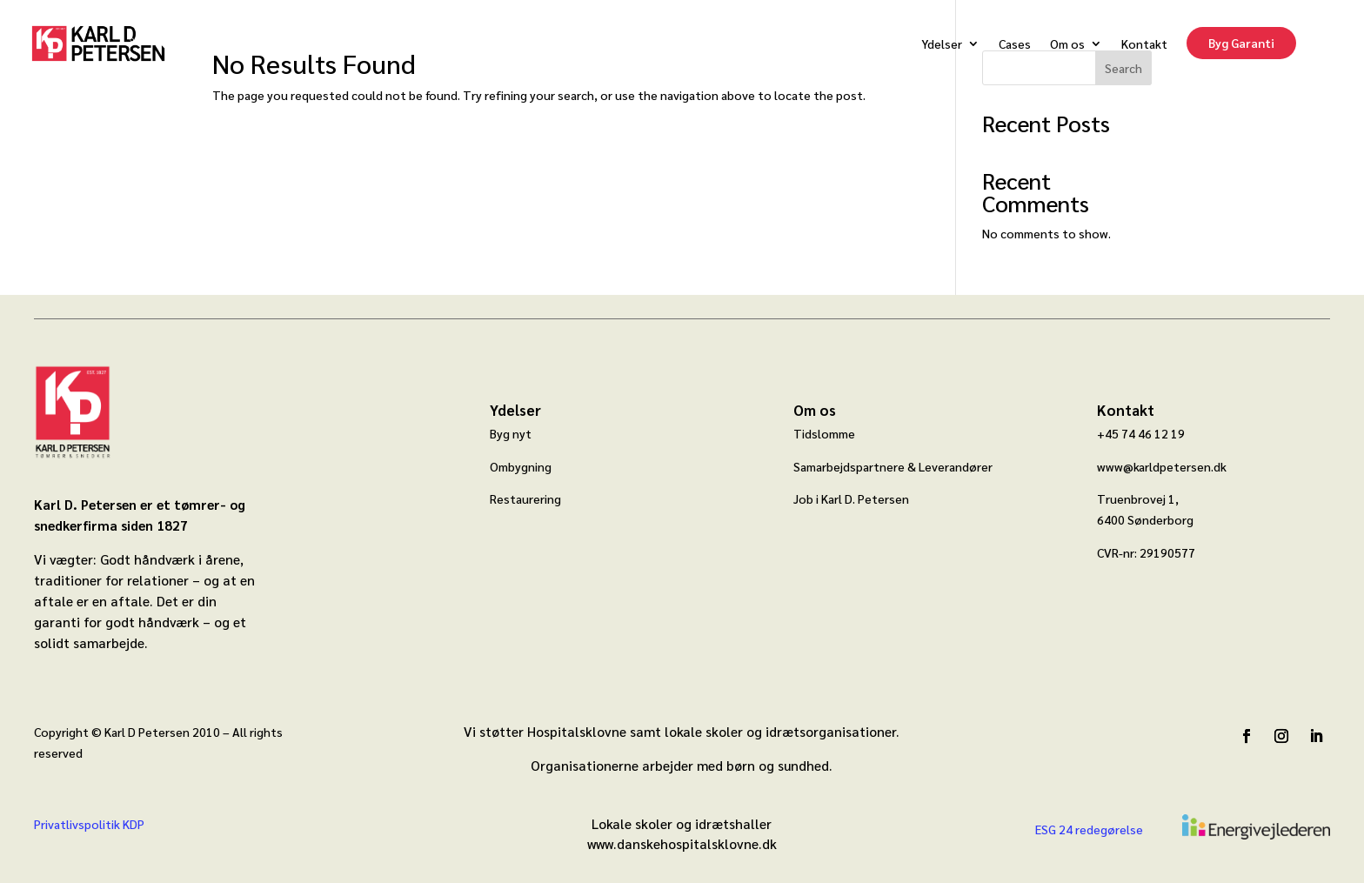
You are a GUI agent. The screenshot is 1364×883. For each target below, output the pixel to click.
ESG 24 (1054, 829)
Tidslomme (824, 433)
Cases (1015, 43)
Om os (1067, 43)
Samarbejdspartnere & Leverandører (893, 466)
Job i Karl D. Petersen (851, 498)
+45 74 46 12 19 (1141, 433)
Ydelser (941, 43)
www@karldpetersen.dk (1162, 466)
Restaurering (525, 498)
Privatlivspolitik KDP (89, 824)
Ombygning (521, 466)
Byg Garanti (1241, 42)
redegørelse (1108, 829)
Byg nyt (511, 433)
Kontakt (1144, 43)
